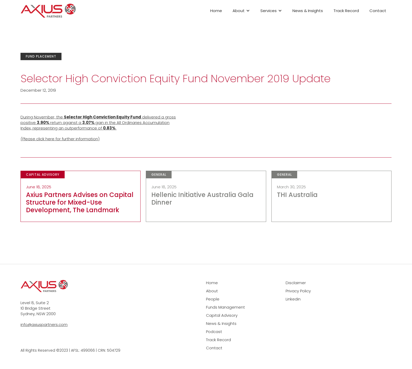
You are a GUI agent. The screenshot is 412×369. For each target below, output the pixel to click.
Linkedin (293, 299)
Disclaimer (296, 282)
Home (216, 10)
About (212, 291)
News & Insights (307, 10)
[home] (48, 11)
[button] (241, 10)
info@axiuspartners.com (44, 324)
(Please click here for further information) (60, 139)
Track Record (346, 10)
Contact (377, 10)
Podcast (214, 331)
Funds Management (225, 307)
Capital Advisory (222, 315)
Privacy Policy (298, 291)
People (212, 299)
